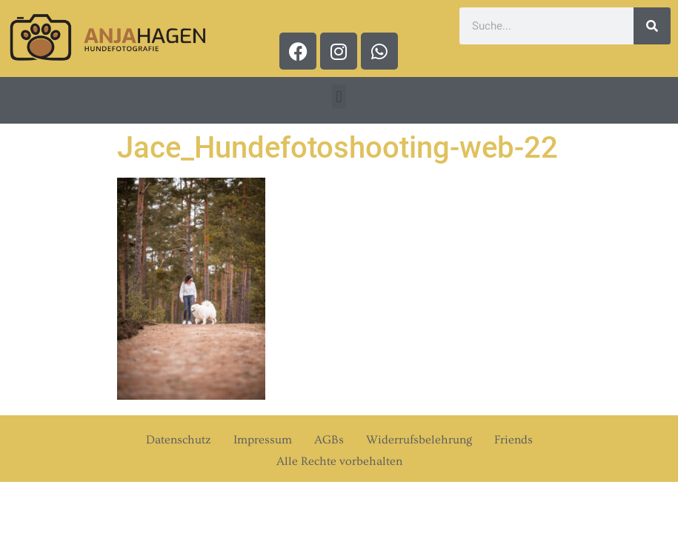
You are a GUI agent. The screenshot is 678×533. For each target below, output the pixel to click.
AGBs (329, 439)
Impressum (262, 439)
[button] (339, 96)
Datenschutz (178, 439)
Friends (513, 439)
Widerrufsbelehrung (419, 439)
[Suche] (652, 25)
